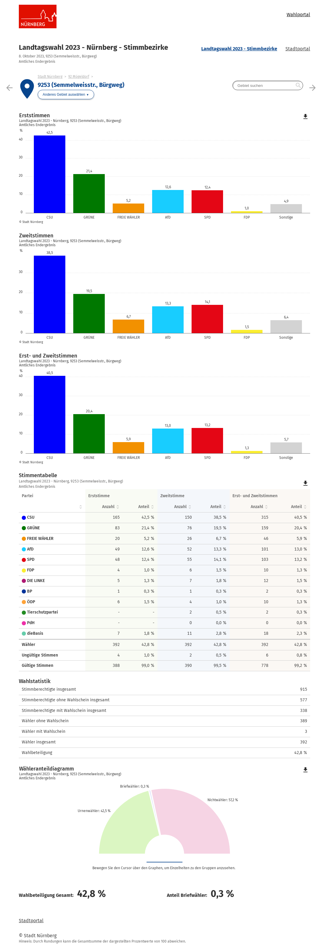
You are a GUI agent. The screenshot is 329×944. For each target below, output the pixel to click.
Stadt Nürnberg (50, 77)
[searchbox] (267, 85)
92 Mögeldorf (78, 77)
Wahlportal (298, 14)
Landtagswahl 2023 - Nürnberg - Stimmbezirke (93, 47)
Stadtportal (297, 49)
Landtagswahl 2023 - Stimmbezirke (239, 49)
